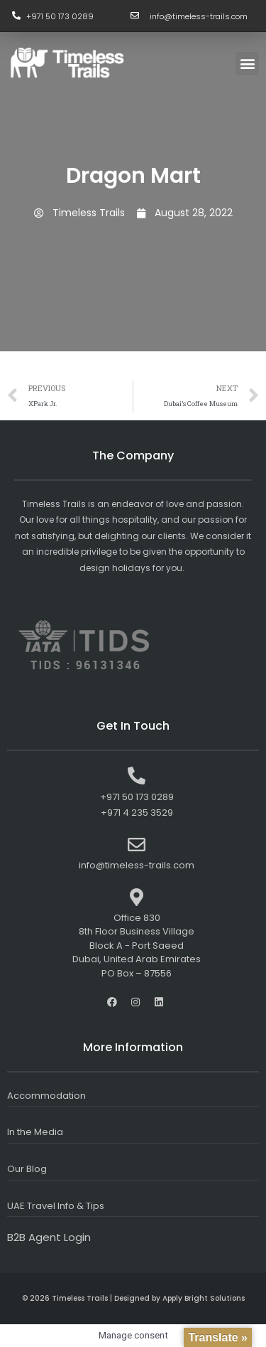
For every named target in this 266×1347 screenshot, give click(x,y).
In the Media (35, 1132)
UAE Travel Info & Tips (55, 1206)
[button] (247, 63)
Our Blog (27, 1169)
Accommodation (46, 1095)
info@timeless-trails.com (199, 16)
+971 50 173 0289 (60, 16)
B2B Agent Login (49, 1237)
